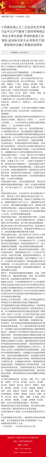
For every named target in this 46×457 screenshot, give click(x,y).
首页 (12, 16)
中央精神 (20, 16)
